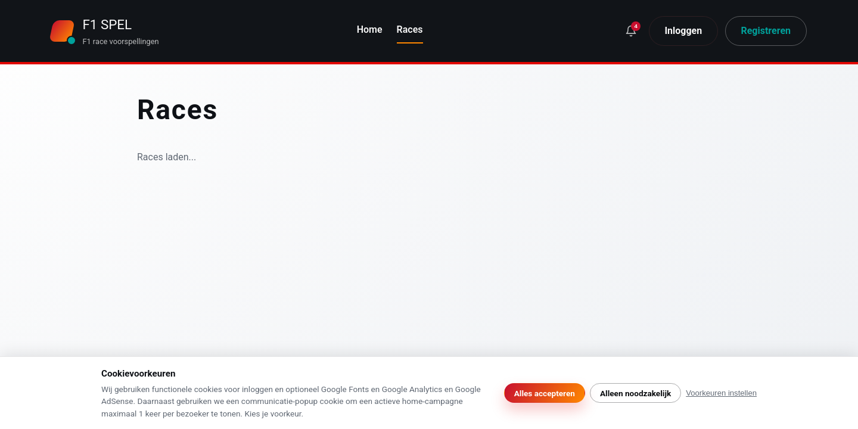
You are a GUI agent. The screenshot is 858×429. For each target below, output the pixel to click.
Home (370, 29)
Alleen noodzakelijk (635, 393)
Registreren (766, 30)
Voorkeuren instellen (721, 392)
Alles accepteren (544, 393)
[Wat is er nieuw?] (631, 31)
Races (410, 29)
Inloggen (683, 30)
